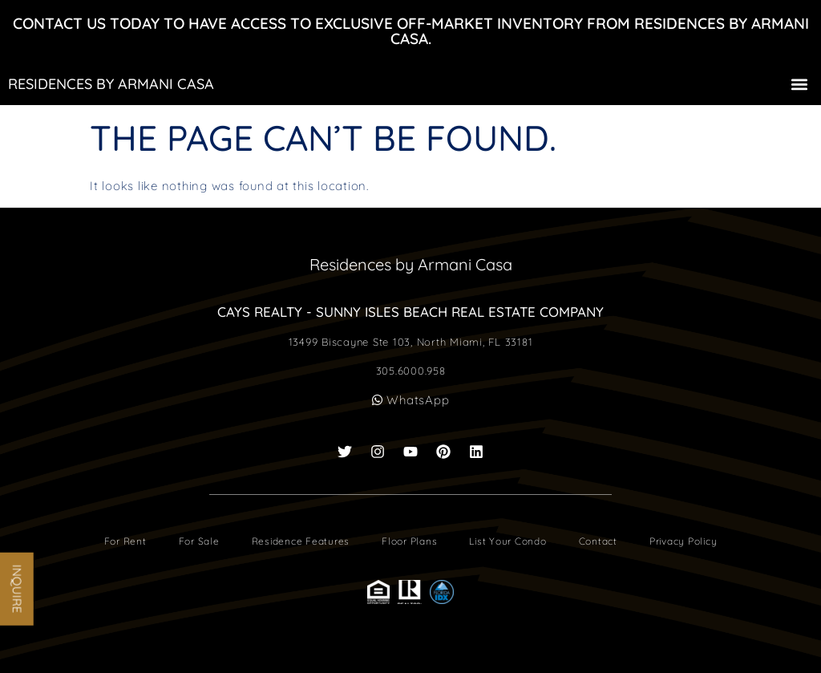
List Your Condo (507, 541)
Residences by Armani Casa (111, 84)
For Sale (199, 541)
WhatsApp (411, 399)
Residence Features (301, 541)
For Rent (125, 541)
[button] (800, 84)
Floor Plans (409, 541)
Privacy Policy (683, 541)
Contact (598, 541)
